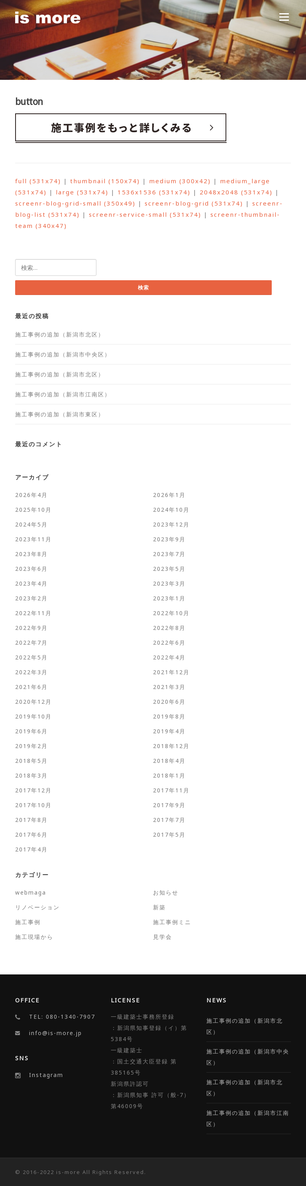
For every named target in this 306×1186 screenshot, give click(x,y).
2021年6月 (31, 687)
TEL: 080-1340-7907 (62, 1017)
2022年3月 (31, 672)
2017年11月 (171, 790)
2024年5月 (31, 524)
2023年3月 (169, 583)
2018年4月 (169, 760)
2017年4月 (31, 849)
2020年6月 (169, 701)
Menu (284, 17)
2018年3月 (31, 775)
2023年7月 (169, 554)
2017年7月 (169, 820)
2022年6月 (169, 642)
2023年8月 (31, 554)
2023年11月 (33, 539)
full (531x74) (38, 181)
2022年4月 (169, 657)
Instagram (46, 1075)
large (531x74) (82, 192)
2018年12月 (171, 746)
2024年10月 (171, 509)
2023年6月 (31, 568)
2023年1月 (169, 598)
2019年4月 (169, 731)
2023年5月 (169, 568)
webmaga (30, 892)
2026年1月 (169, 495)
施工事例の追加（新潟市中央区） (63, 354)
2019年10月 (33, 716)
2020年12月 (33, 701)
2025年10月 (33, 509)
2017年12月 (33, 790)
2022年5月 (31, 657)
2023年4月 (31, 583)
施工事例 (28, 922)
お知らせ (165, 892)
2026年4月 (31, 495)
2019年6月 (31, 731)
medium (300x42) (180, 181)
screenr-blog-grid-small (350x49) (75, 203)
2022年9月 (31, 628)
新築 (159, 907)
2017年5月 (169, 834)
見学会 (162, 936)
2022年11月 (33, 613)
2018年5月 (31, 760)
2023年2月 (31, 598)
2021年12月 (171, 672)
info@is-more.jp (55, 1033)
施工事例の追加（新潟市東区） (59, 414)
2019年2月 (31, 746)
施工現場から (34, 936)
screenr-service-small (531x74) (145, 214)
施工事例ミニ (172, 922)
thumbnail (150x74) (105, 181)
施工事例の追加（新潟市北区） (59, 334)
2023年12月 (171, 524)
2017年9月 (169, 805)
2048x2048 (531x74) (236, 192)
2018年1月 (169, 775)
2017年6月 (31, 834)
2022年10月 (171, 613)
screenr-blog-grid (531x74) (194, 203)
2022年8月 (169, 628)
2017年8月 (31, 820)
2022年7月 (31, 642)
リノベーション (37, 907)
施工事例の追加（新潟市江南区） (63, 394)
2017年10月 (33, 805)
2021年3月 (169, 687)
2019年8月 (169, 716)
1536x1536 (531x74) (154, 192)
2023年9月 (169, 539)
